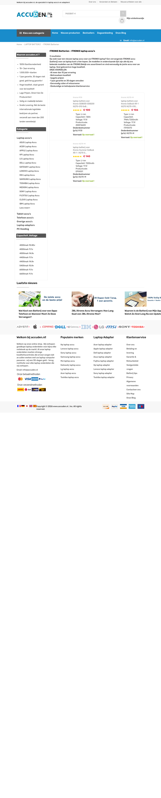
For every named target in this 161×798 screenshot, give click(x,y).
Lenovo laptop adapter (103, 369)
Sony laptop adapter (102, 373)
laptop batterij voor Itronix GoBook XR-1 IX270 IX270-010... (130, 104)
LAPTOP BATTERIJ (32, 44)
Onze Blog (120, 33)
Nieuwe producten (70, 33)
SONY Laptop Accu (28, 191)
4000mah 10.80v (27, 245)
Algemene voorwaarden (132, 383)
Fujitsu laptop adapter (103, 361)
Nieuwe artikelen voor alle (131, 2)
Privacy (129, 377)
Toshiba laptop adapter (104, 377)
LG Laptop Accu (27, 159)
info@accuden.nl (137, 40)
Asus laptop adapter (102, 357)
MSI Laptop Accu (27, 175)
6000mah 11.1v (26, 270)
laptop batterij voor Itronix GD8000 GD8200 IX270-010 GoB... (83, 104)
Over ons (92, 2)
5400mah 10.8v (27, 266)
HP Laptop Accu (27, 155)
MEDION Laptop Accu (29, 187)
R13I (80, 130)
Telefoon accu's (25, 217)
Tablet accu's (24, 214)
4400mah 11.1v (26, 257)
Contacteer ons (133, 390)
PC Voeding (23, 229)
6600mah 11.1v (26, 274)
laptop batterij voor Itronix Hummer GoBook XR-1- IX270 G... (83, 150)
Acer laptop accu (68, 373)
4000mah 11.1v (26, 249)
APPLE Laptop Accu (29, 150)
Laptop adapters (26, 225)
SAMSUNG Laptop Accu (30, 179)
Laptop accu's (24, 138)
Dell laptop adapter (102, 353)
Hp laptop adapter (101, 365)
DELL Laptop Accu (28, 163)
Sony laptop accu (68, 353)
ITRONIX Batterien (51, 44)
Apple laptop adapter (103, 349)
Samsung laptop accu (70, 357)
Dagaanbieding (105, 33)
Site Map (130, 394)
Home (55, 33)
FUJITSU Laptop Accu (30, 195)
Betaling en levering (131, 351)
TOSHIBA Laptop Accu (30, 183)
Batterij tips (131, 373)
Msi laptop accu (68, 361)
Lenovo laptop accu (69, 349)
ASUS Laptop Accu (28, 142)
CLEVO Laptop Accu (29, 200)
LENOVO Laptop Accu (29, 171)
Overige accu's (25, 221)
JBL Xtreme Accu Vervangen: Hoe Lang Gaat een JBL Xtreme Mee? (93, 312)
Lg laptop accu (67, 369)
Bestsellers (88, 33)
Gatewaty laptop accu (71, 365)
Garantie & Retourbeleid (132, 359)
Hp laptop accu (67, 345)
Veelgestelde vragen (132, 367)
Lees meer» (25, 208)
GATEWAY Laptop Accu (30, 167)
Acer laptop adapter (102, 345)
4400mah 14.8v (27, 261)
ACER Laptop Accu (28, 146)
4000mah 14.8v (27, 253)
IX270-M (130, 133)
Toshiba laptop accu (70, 377)
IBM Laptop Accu (27, 204)
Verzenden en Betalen (108, 2)
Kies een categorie (31, 33)
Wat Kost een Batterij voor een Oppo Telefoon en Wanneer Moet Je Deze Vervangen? (38, 313)
